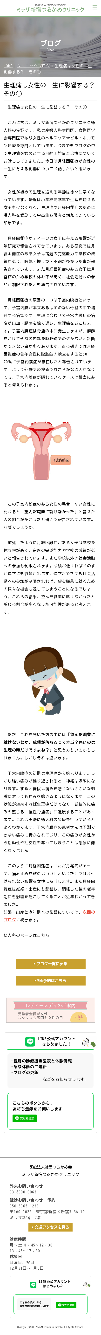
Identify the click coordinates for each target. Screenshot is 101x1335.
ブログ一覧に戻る (51, 964)
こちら (43, 935)
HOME (8, 66)
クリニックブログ (33, 66)
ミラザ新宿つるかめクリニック (50, 1174)
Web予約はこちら (51, 981)
